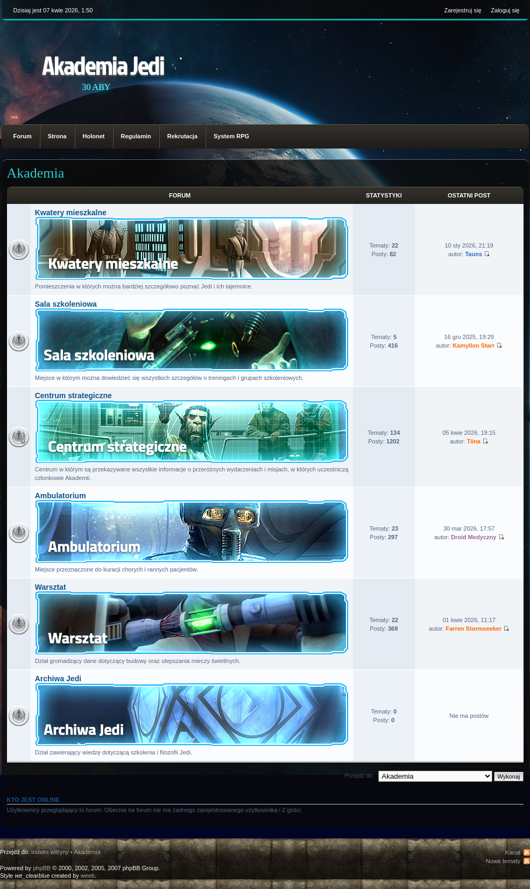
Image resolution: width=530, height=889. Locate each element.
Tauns (473, 254)
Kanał (512, 852)
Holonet (94, 136)
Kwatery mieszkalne (71, 212)
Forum (22, 136)
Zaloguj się (505, 10)
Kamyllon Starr (473, 345)
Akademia (36, 173)
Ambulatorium (60, 495)
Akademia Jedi (103, 65)
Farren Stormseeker (473, 628)
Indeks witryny (50, 852)
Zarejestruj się (462, 10)
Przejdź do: (359, 775)
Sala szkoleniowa (66, 304)
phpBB (42, 868)
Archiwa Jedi (58, 678)
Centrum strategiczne (73, 395)
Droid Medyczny (473, 537)
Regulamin (136, 136)
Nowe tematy (503, 861)
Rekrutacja (182, 136)
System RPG (231, 136)
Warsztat (50, 587)
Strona (57, 136)
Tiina (473, 441)
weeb (88, 875)
